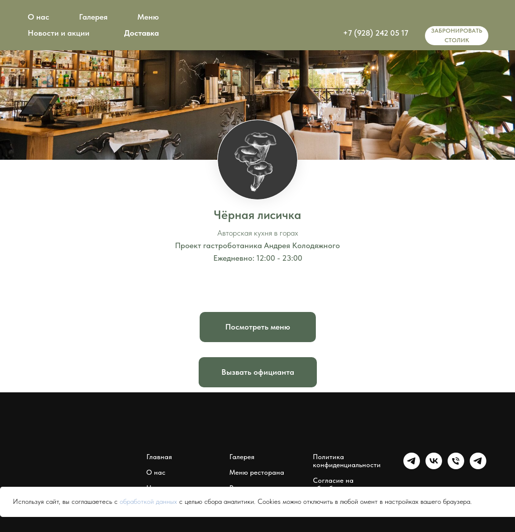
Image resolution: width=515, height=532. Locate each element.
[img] (444, 15)
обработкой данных (148, 501)
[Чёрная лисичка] (456, 466)
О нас (38, 17)
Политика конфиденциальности (347, 461)
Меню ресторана (256, 472)
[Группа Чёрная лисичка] (411, 466)
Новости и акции (59, 33)
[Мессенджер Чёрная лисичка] (478, 466)
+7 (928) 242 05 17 (375, 33)
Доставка (141, 33)
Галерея (93, 17)
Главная (159, 457)
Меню (148, 17)
